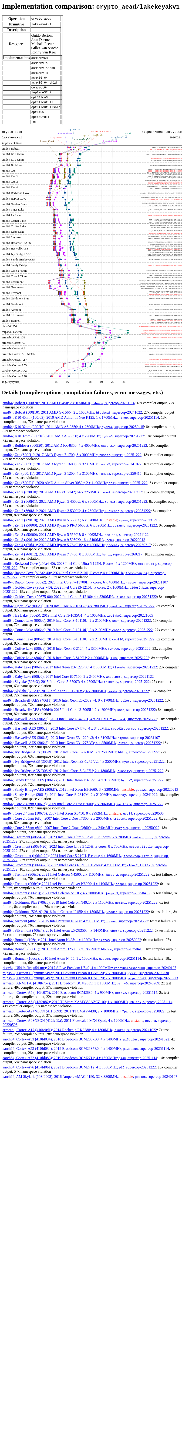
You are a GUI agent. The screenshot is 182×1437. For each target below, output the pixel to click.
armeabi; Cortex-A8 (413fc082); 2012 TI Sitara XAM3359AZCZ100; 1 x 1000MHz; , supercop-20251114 (87, 1011)
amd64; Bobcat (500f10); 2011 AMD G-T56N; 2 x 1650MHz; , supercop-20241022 (72, 421)
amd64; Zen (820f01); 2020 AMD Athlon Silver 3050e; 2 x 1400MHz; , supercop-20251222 (75, 492)
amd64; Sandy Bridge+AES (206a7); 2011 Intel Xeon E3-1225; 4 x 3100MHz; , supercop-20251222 (83, 789)
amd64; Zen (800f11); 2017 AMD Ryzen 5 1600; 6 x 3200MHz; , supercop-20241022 (72, 473)
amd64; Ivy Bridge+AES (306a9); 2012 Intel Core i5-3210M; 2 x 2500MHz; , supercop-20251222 (81, 761)
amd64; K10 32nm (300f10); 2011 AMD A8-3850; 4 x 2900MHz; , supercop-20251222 (73, 445)
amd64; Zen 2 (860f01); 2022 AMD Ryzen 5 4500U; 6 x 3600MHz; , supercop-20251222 (75, 511)
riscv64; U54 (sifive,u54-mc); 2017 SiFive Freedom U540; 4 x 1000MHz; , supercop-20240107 (89, 977)
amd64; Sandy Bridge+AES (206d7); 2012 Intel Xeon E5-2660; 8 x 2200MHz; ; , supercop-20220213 (90, 799)
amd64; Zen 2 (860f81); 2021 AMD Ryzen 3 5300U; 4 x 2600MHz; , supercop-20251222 (77, 520)
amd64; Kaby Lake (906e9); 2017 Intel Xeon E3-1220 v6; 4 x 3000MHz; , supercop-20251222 (80, 676)
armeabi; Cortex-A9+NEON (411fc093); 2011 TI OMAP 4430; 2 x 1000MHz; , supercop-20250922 (84, 1020)
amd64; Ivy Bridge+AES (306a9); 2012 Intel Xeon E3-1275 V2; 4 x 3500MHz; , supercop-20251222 (84, 771)
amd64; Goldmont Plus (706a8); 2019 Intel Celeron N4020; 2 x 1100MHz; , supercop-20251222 (80, 911)
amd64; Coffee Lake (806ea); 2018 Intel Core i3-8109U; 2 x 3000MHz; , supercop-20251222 (76, 667)
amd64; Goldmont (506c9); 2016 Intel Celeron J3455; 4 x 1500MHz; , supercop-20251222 (76, 921)
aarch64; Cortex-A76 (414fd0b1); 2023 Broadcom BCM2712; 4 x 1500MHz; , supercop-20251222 (79, 1076)
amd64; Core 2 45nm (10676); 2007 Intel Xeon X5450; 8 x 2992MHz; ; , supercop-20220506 (83, 822)
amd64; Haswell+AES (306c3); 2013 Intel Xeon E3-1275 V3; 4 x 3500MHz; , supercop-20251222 (82, 752)
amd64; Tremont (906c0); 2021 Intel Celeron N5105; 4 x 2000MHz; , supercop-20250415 (76, 902)
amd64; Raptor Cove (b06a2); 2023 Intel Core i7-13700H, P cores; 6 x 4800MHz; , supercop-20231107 (85, 591)
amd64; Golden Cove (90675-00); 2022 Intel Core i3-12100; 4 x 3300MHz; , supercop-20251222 (80, 606)
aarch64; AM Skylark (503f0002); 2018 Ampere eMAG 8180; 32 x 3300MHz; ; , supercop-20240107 (90, 1086)
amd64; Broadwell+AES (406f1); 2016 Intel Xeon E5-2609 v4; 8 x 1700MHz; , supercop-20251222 (83, 709)
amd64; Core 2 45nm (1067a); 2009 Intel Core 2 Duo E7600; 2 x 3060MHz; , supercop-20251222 (83, 813)
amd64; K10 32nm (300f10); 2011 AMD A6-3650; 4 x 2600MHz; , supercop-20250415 (73, 436)
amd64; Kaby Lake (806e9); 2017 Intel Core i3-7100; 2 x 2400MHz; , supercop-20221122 (78, 686)
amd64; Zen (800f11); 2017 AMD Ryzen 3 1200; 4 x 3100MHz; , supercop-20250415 (72, 483)
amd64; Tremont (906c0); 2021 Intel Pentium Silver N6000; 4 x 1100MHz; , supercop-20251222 (80, 893)
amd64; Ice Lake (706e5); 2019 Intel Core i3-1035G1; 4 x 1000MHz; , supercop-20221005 (78, 624)
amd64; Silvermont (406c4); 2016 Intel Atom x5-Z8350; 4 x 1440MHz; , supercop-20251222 (78, 940)
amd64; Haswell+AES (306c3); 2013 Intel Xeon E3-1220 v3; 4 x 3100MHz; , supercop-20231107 (81, 747)
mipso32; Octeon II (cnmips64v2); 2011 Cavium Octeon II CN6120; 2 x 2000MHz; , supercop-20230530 (86, 982)
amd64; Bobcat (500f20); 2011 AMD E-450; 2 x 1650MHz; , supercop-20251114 (69, 412)
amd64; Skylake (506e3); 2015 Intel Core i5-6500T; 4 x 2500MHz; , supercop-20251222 (76, 691)
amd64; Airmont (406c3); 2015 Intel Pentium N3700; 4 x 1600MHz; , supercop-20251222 (75, 930)
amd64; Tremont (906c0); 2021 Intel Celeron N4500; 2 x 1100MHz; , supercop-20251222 (76, 883)
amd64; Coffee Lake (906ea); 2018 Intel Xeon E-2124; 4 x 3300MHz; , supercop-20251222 (76, 658)
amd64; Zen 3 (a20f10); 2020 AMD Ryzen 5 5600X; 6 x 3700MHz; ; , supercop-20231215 (81, 529)
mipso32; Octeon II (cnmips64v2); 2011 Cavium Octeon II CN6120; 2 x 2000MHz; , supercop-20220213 (90, 987)
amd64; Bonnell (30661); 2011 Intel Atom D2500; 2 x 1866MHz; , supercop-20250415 (73, 958)
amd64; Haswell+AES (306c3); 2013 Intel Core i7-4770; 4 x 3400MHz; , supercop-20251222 (85, 737)
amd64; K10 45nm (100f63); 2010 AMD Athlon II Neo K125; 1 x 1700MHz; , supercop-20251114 (81, 427)
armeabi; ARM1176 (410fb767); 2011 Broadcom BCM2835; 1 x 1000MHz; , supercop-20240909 (81, 992)
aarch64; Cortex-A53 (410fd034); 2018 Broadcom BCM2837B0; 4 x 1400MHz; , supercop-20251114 (86, 1058)
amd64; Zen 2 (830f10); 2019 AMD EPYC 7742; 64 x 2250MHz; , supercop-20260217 (72, 501)
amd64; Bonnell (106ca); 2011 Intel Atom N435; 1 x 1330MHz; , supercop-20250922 (72, 949)
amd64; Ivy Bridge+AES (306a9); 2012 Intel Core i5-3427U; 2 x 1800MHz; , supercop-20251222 (83, 780)
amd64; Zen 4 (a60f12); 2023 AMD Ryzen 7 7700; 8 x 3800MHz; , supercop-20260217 (72, 563)
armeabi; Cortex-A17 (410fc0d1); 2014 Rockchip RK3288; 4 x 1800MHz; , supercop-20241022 (80, 1039)
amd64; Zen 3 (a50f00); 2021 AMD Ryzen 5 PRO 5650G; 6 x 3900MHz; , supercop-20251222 (80, 534)
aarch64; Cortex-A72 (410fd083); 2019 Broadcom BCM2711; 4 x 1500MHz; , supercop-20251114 (80, 1067)
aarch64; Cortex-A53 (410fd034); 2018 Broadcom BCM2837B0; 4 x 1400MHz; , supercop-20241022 (86, 1048)
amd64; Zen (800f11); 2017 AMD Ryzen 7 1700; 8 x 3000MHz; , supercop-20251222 (72, 464)
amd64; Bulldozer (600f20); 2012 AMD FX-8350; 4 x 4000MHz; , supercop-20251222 (75, 455)
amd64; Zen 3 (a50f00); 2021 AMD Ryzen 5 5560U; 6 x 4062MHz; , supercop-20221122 (76, 544)
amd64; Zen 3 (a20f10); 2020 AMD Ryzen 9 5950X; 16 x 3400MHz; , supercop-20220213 (74, 549)
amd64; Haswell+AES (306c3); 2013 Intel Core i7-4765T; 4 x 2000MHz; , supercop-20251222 (80, 728)
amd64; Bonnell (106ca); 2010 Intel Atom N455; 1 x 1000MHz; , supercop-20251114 (72, 968)
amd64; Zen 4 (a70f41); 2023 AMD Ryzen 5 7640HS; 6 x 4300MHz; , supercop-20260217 (77, 554)
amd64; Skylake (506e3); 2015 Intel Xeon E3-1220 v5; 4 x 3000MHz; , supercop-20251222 (76, 700)
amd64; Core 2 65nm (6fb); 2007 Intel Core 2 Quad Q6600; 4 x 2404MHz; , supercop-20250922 (81, 837)
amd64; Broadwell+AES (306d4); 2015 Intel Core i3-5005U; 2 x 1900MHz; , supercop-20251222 (79, 719)
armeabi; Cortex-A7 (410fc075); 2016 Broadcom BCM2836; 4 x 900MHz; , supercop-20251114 (80, 1002)
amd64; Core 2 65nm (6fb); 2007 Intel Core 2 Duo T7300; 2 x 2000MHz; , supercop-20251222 (80, 827)
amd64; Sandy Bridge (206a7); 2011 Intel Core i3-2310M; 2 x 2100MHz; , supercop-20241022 (80, 804)
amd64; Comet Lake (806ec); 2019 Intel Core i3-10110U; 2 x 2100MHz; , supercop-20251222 (77, 630)
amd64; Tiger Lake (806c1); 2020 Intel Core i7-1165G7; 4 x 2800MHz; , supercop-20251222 (79, 615)
